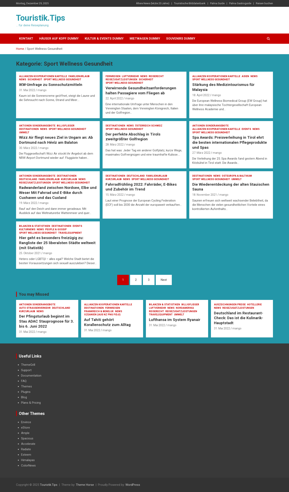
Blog (24, 397)
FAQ (23, 381)
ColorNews (28, 465)
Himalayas (28, 460)
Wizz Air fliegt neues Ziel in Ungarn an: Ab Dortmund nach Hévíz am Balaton (56, 140)
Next (164, 280)
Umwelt (24, 132)
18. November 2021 (204, 194)
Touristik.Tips (40, 18)
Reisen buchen (264, 3)
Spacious (27, 438)
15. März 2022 (115, 194)
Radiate (26, 449)
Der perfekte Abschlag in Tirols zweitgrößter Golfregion (133, 137)
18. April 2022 (201, 95)
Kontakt (26, 38)
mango (42, 90)
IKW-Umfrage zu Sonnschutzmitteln (50, 84)
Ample (25, 433)
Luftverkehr (130, 76)
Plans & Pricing (31, 402)
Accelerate (28, 444)
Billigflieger (65, 125)
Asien (245, 76)
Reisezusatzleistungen (121, 79)
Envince (26, 422)
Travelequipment (70, 232)
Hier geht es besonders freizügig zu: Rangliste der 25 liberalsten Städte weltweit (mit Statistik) (57, 242)
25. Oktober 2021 (30, 253)
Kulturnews (27, 229)
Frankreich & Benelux (99, 311)
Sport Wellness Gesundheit (62, 79)
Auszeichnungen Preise (230, 304)
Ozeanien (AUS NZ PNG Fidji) (102, 314)
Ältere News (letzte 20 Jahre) (152, 3)
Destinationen (29, 129)
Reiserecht (156, 76)
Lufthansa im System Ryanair (174, 319)
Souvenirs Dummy (180, 38)
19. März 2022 (28, 203)
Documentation (31, 375)
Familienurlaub (79, 76)
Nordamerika (185, 308)
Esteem (26, 454)
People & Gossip (56, 229)
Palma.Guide (217, 3)
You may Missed (34, 294)
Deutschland (28, 179)
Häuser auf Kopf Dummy (59, 38)
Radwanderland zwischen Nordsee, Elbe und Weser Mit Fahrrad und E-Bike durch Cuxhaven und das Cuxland (58, 192)
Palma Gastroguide (240, 3)
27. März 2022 (201, 152)
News (22, 79)
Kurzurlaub (69, 179)
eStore (25, 427)
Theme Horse (85, 485)
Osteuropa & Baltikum (237, 175)
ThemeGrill (28, 365)
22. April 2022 (114, 98)
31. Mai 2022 (27, 90)
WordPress (132, 485)
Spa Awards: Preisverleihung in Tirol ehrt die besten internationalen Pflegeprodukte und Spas (229, 142)
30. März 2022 (28, 148)
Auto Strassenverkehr (35, 308)
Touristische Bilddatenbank (190, 3)
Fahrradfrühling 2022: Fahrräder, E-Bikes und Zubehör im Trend (141, 187)
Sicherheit (34, 79)
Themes (26, 386)
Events (246, 129)
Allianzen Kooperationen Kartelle (43, 76)
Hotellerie (254, 304)
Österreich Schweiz (148, 125)
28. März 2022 (115, 144)
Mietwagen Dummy (145, 38)
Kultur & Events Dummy (104, 38)
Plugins (26, 392)
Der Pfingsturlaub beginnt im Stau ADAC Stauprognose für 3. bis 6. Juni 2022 (46, 321)
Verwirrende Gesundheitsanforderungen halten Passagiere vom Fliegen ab (141, 90)
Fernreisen (113, 76)
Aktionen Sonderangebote (37, 125)
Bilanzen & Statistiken (34, 226)
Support (26, 370)
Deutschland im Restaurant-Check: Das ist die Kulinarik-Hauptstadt (238, 318)
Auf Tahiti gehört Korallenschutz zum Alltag (107, 322)
